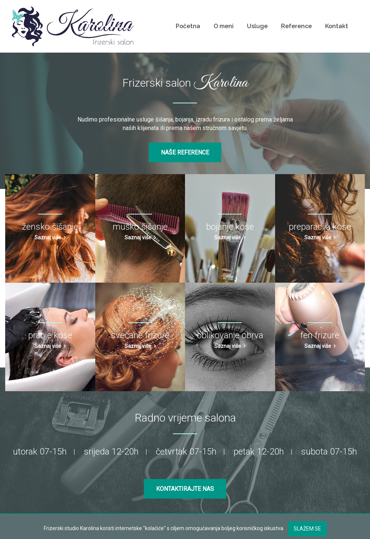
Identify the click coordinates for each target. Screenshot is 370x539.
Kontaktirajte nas (185, 488)
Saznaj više (47, 237)
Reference (296, 26)
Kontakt (336, 26)
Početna (188, 26)
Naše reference (185, 152)
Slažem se (307, 529)
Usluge (257, 26)
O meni (224, 26)
